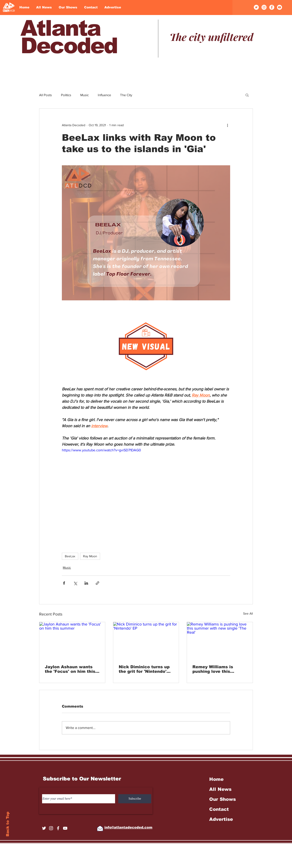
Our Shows (222, 799)
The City (126, 95)
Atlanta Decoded (68, 37)
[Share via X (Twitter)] (75, 583)
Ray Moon (90, 556)
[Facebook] (271, 7)
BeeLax (70, 556)
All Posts (45, 95)
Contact (219, 809)
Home (216, 779)
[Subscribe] (134, 798)
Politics (66, 95)
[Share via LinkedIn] (86, 583)
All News (220, 789)
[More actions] (227, 125)
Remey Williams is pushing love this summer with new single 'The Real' (219, 669)
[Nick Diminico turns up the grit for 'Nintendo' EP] (146, 640)
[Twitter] (256, 7)
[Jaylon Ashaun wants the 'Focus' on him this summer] (72, 640)
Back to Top (7, 824)
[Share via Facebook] (64, 583)
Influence (104, 95)
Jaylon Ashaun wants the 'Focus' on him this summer (70, 669)
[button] (247, 95)
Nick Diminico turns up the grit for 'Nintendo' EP (144, 669)
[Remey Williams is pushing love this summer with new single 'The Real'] (220, 640)
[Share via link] (97, 583)
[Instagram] (264, 7)
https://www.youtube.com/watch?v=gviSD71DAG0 (101, 450)
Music (84, 95)
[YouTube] (279, 7)
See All (248, 613)
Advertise (221, 819)
